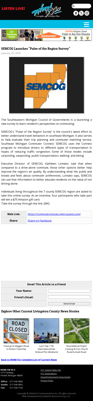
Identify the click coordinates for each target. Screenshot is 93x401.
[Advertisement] (46, 252)
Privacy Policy (47, 380)
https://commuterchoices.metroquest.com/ (54, 214)
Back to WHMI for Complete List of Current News (29, 359)
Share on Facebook (40, 220)
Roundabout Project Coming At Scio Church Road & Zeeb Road (76, 335)
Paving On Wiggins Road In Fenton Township (16, 334)
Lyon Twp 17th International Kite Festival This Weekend (46, 335)
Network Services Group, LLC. (57, 396)
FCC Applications (49, 373)
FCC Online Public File (51, 370)
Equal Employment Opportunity (55, 377)
